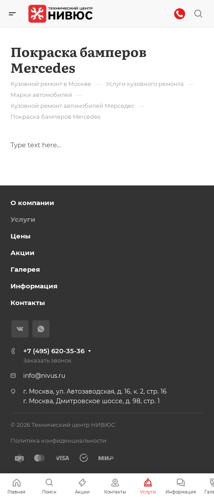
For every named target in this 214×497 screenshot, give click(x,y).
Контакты (28, 302)
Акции (23, 252)
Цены (21, 236)
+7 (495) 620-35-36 (53, 351)
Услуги (23, 219)
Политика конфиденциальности (58, 440)
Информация (34, 286)
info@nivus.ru (44, 376)
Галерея (25, 269)
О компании (32, 203)
